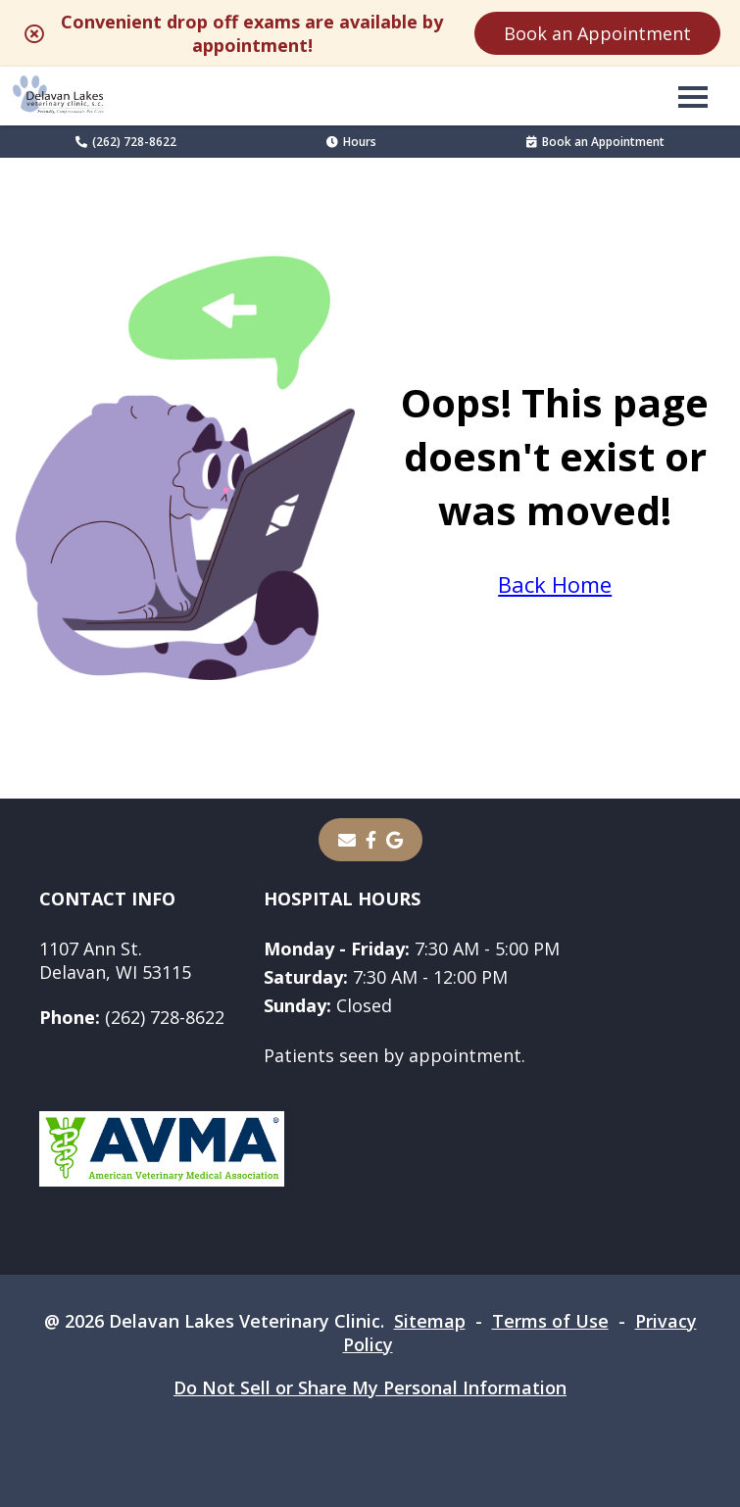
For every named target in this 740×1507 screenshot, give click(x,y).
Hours (351, 141)
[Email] (347, 839)
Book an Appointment (597, 33)
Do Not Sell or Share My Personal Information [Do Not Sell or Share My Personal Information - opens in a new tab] (370, 1387)
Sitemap (430, 1321)
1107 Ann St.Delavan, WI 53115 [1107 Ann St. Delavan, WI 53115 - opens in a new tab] (115, 960)
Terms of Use (550, 1321)
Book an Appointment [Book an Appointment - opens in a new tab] (595, 141)
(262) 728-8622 (125, 141)
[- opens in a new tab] (371, 839)
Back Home (555, 584)
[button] (693, 96)
